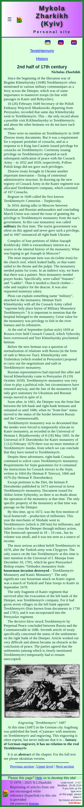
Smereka (34, 803)
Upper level (44, 766)
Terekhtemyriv (42, 51)
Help (38, 778)
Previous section (22, 766)
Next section (65, 766)
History (42, 58)
